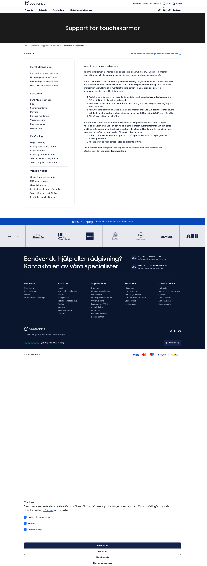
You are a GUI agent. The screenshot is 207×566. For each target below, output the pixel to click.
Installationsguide (41, 67)
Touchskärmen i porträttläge (44, 193)
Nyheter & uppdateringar (169, 291)
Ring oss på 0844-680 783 (149, 256)
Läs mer (48, 510)
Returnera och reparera (135, 298)
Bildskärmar (29, 288)
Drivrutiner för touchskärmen (44, 85)
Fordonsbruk (96, 294)
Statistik (29, 523)
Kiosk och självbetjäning (101, 291)
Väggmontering (37, 120)
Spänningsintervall (39, 108)
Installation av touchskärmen (44, 73)
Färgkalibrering (37, 142)
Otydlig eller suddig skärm (43, 146)
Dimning (34, 112)
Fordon (61, 304)
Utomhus (95, 288)
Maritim (61, 294)
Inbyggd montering (39, 116)
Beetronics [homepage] (35, 3)
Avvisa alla (102, 551)
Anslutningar (36, 128)
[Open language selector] (166, 3)
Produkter (29, 10)
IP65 (32, 104)
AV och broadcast (65, 310)
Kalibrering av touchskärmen (44, 81)
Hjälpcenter (130, 288)
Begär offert (137, 3)
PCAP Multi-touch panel (41, 100)
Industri (61, 288)
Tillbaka (29, 54)
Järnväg (61, 307)
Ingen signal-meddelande (42, 154)
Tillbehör (28, 294)
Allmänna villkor (165, 301)
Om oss (145, 3)
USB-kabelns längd (39, 181)
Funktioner (36, 93)
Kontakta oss (154, 3)
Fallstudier (163, 288)
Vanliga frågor (38, 171)
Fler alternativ (102, 557)
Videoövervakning (99, 314)
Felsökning (36, 136)
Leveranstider (131, 291)
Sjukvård (61, 314)
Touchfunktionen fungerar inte (44, 158)
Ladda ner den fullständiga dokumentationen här (154, 54)
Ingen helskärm (37, 150)
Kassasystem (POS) (99, 304)
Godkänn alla (102, 545)
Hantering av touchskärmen (43, 77)
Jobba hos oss (164, 298)
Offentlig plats (97, 301)
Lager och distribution (67, 291)
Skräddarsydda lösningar (81, 10)
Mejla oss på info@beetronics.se (152, 265)
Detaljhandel (63, 298)
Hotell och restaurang (67, 301)
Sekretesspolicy (165, 304)
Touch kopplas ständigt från (43, 163)
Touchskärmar (30, 291)
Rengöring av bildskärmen (42, 197)
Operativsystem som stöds (43, 177)
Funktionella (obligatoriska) (38, 517)
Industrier (43, 10)
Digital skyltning (98, 307)
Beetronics (28, 328)
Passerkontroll (97, 317)
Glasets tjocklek (38, 185)
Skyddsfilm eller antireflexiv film (45, 189)
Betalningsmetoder (133, 294)
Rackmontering (37, 124)
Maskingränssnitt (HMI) (101, 298)
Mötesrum (95, 310)
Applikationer (59, 10)
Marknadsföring (32, 529)
